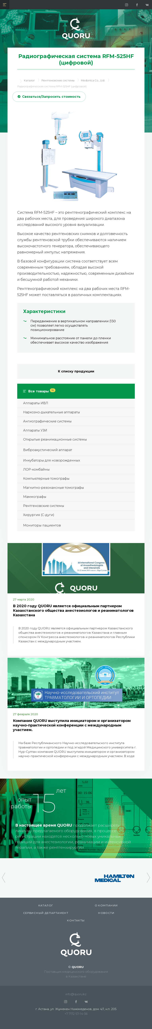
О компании (106, 905)
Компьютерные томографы (46, 478)
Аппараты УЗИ (35, 430)
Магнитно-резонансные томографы (53, 488)
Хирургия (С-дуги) (38, 515)
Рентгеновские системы (43, 506)
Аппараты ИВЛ (35, 403)
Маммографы (34, 497)
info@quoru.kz (76, 994)
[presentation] (3, 876)
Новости (106, 912)
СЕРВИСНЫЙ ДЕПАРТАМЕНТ (45, 912)
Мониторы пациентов (42, 525)
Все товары (41, 391)
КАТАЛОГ (45, 905)
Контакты (76, 920)
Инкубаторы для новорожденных (51, 460)
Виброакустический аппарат (47, 450)
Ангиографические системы (47, 421)
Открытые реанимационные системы (55, 439)
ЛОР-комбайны (36, 469)
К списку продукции (76, 371)
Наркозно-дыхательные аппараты (51, 412)
